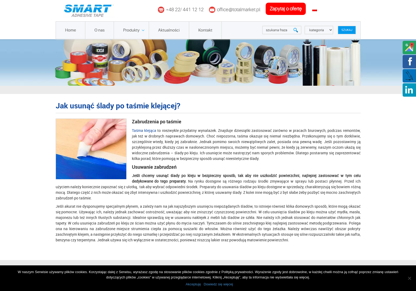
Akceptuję (193, 284)
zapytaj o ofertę (286, 8)
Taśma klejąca (144, 130)
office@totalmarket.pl (238, 9)
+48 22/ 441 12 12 (185, 9)
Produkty (131, 30)
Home (70, 30)
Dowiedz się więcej (218, 284)
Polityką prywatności (237, 272)
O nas (99, 30)
